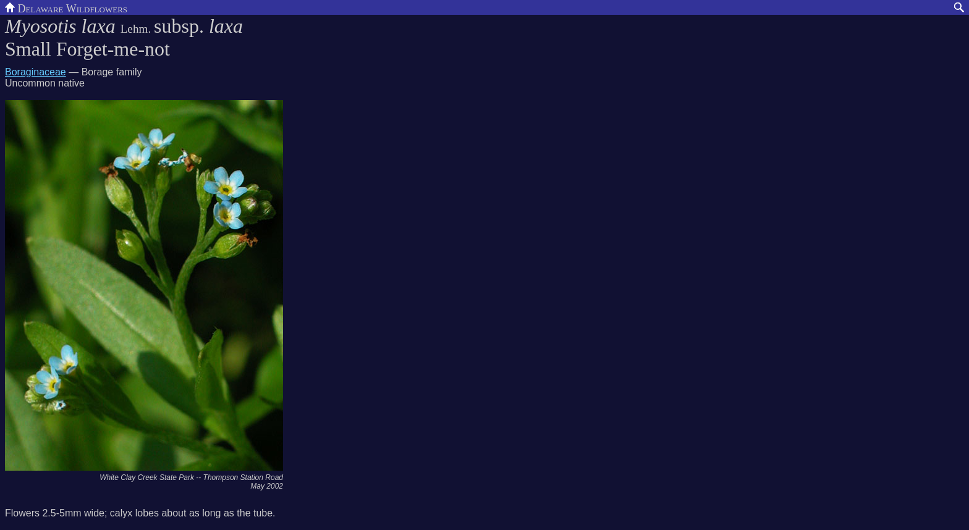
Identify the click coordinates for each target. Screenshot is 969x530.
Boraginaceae (35, 72)
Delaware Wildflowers (66, 7)
